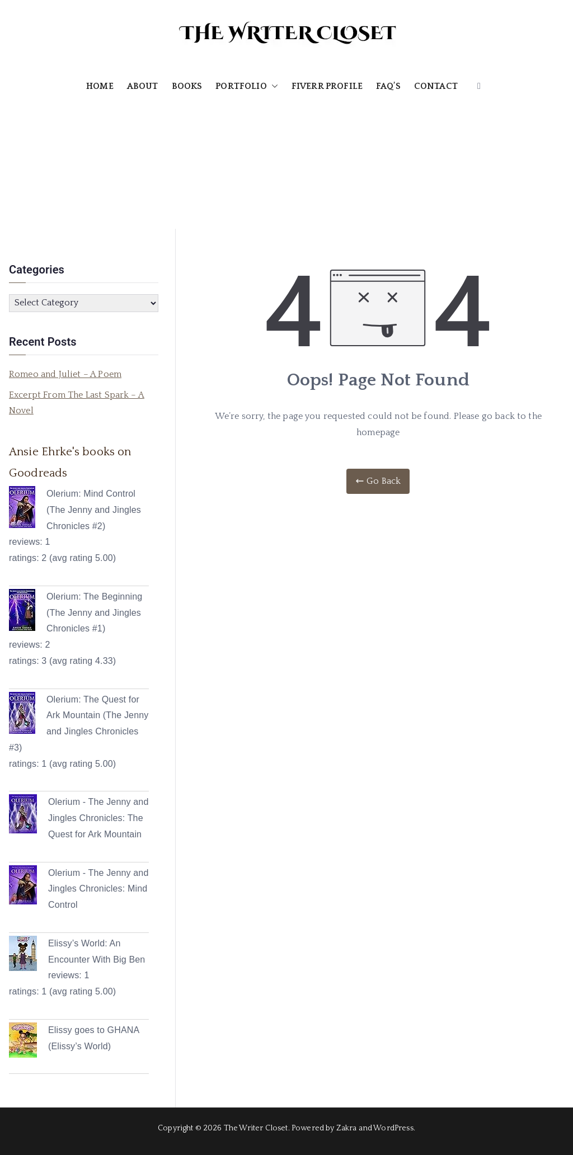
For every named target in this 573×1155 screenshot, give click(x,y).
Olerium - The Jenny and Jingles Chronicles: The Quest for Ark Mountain (98, 818)
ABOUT (142, 86)
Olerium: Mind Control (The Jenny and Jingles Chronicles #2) (93, 510)
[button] (272, 86)
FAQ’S (388, 86)
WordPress (393, 1128)
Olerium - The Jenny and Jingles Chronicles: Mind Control (98, 889)
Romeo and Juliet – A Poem (65, 374)
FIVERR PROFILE (327, 86)
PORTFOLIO (246, 86)
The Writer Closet (256, 1128)
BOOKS (187, 86)
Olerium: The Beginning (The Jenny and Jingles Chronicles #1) (94, 613)
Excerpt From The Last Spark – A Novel (76, 403)
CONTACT (436, 86)
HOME (100, 86)
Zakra (346, 1128)
